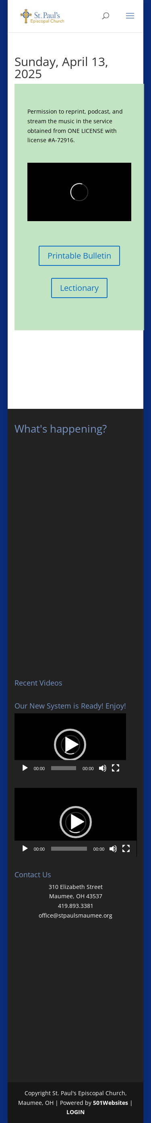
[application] (70, 744)
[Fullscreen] (116, 768)
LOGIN (75, 1112)
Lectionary (79, 287)
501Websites (110, 1102)
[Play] (25, 768)
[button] (70, 745)
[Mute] (103, 768)
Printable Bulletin (79, 255)
